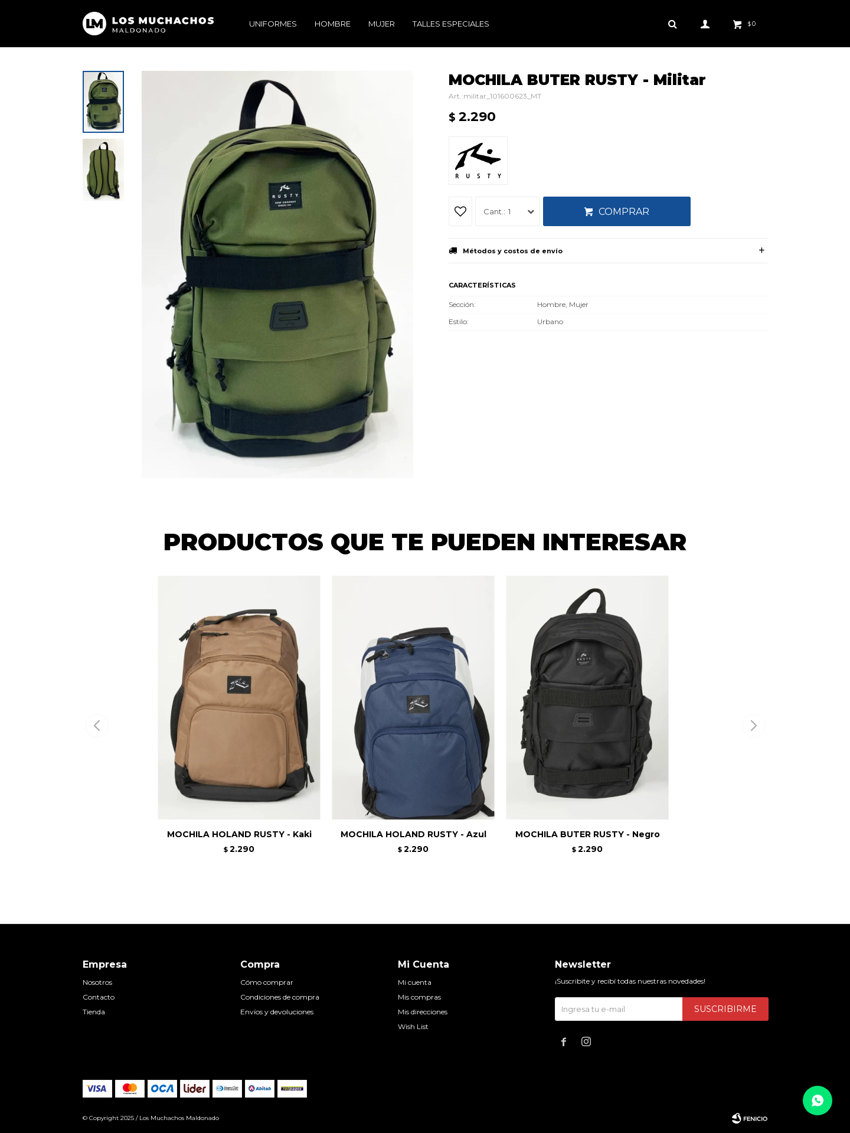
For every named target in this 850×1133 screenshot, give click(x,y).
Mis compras (419, 996)
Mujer (381, 23)
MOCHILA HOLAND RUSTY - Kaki (239, 834)
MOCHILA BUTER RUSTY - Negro (587, 834)
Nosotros (97, 982)
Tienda (94, 1011)
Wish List (413, 1026)
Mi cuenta (414, 982)
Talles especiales (451, 23)
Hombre (333, 23)
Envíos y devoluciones (276, 1011)
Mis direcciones (422, 1011)
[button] (753, 726)
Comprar (624, 211)
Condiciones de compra (279, 996)
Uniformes (273, 23)
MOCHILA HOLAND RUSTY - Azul (413, 834)
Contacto (99, 996)
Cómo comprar (266, 982)
